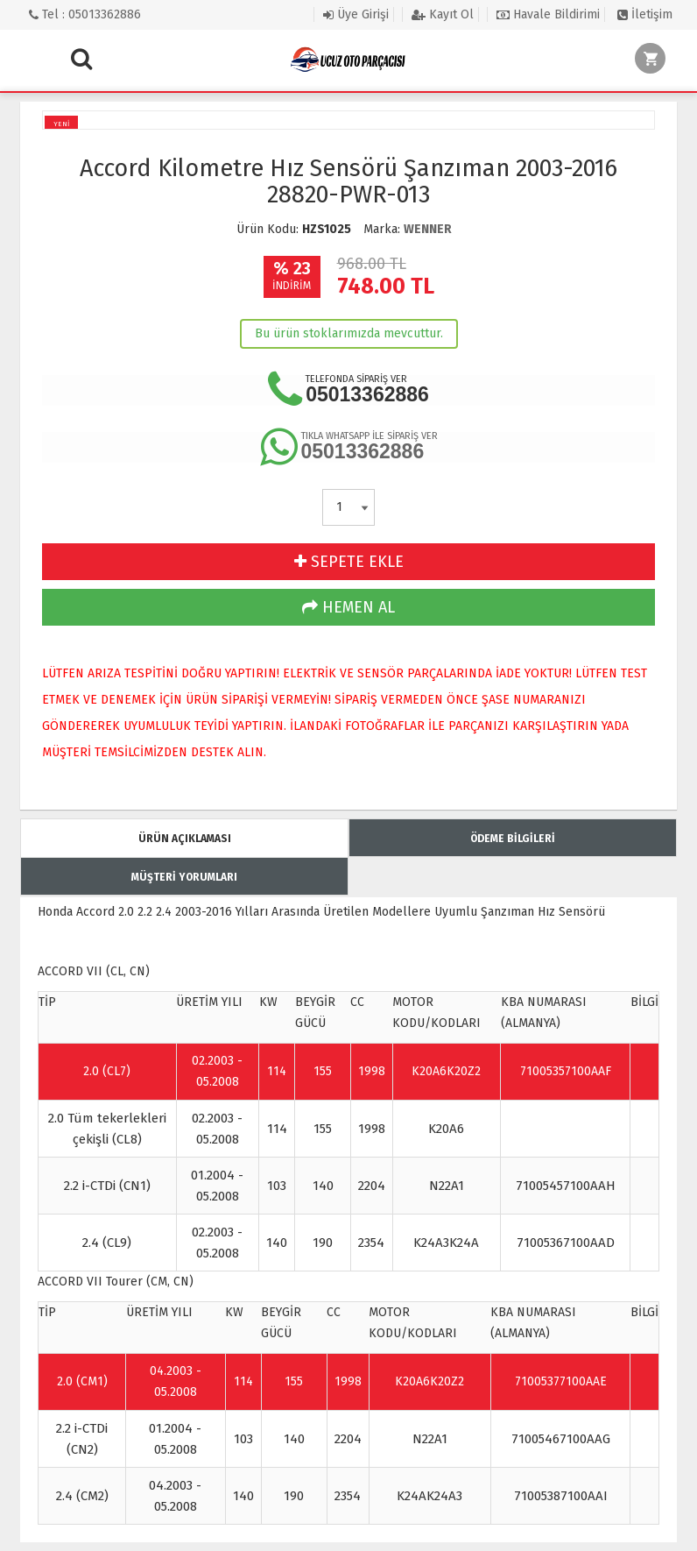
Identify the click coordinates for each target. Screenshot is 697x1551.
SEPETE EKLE (349, 561)
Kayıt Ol (443, 14)
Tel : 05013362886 (85, 14)
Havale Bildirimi (548, 14)
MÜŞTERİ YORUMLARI (184, 877)
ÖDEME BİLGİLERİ (512, 838)
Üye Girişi (356, 14)
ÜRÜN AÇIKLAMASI (184, 838)
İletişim (644, 14)
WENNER (428, 229)
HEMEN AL (348, 607)
